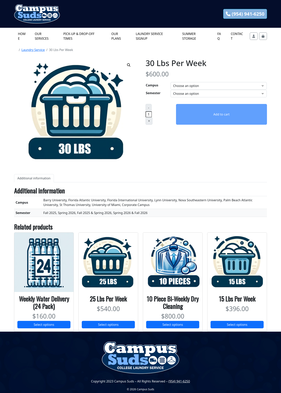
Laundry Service (33, 50)
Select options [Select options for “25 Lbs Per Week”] (108, 324)
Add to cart (221, 114)
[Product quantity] (149, 114)
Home (22, 36)
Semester (153, 93)
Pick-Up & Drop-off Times (78, 36)
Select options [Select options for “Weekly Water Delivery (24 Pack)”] (44, 324)
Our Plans (116, 36)
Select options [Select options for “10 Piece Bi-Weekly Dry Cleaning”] (172, 324)
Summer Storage (189, 36)
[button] (128, 65)
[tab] (34, 178)
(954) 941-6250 (245, 14)
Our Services (41, 36)
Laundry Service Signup (149, 36)
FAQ (219, 36)
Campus (152, 85)
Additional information (34, 178)
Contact (237, 36)
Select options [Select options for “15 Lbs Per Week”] (237, 324)
